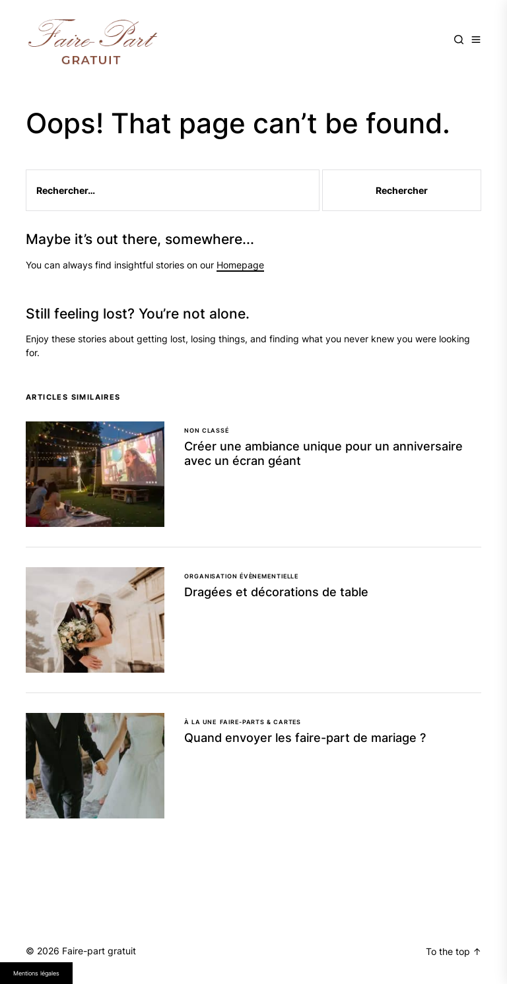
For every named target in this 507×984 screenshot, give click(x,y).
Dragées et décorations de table (276, 592)
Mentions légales (36, 973)
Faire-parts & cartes (260, 722)
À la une (200, 722)
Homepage (240, 264)
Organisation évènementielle (241, 576)
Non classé (206, 430)
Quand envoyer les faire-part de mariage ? (305, 738)
